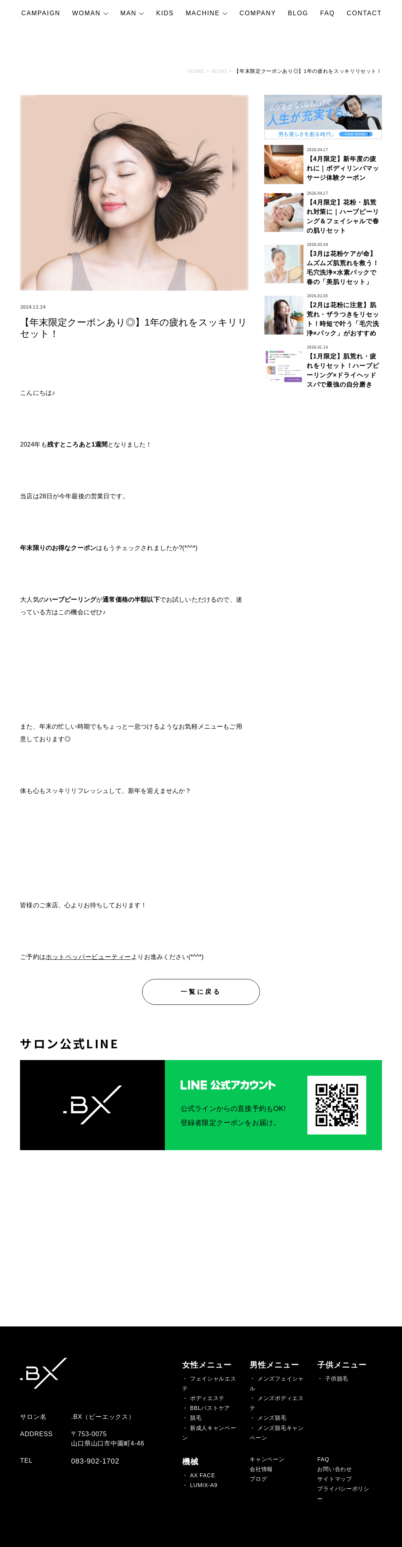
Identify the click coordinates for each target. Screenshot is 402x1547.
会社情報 (261, 1469)
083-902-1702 (95, 1461)
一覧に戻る (201, 991)
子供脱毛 (336, 1378)
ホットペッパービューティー (88, 957)
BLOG (298, 13)
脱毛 (195, 1418)
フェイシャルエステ (209, 1383)
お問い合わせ (334, 1469)
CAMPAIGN (40, 13)
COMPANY (257, 13)
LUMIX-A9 (203, 1485)
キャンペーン (267, 1459)
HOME (196, 71)
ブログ (258, 1479)
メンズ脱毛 (272, 1418)
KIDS (165, 13)
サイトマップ (334, 1479)
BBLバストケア (210, 1408)
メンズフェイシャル (276, 1383)
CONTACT (364, 13)
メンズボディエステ (276, 1403)
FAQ (327, 13)
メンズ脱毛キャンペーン (276, 1433)
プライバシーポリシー (343, 1493)
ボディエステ (207, 1398)
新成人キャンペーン (209, 1433)
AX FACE (202, 1475)
